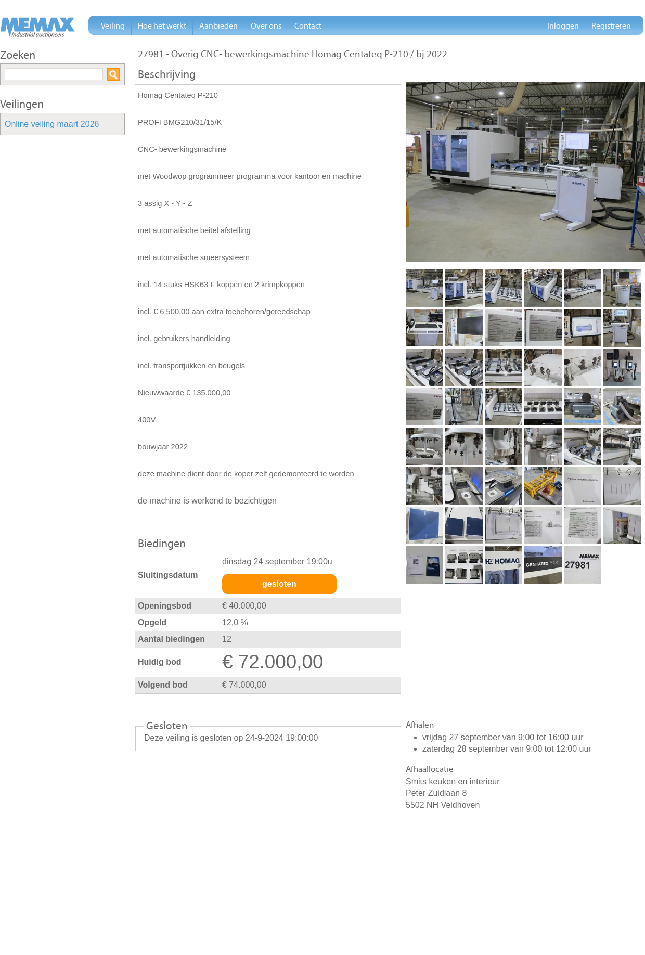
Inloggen (563, 26)
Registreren (611, 26)
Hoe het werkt (162, 26)
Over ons (266, 26)
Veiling (113, 26)
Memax (37, 27)
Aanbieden (218, 26)
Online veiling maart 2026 (52, 124)
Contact (307, 26)
